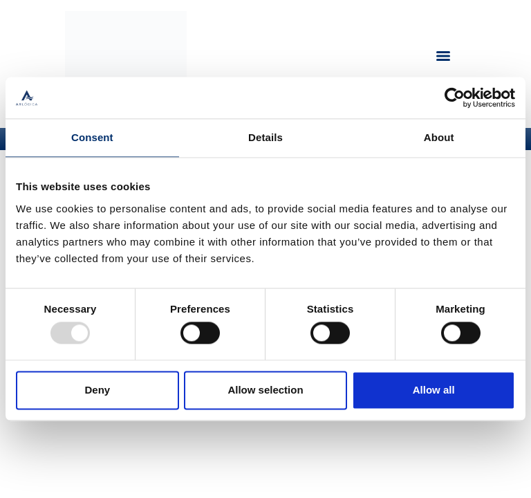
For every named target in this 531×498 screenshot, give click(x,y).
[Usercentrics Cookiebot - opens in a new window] (454, 97)
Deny (97, 390)
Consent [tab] (92, 137)
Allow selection (265, 390)
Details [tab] (265, 137)
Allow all (434, 390)
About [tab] (439, 137)
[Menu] (443, 56)
